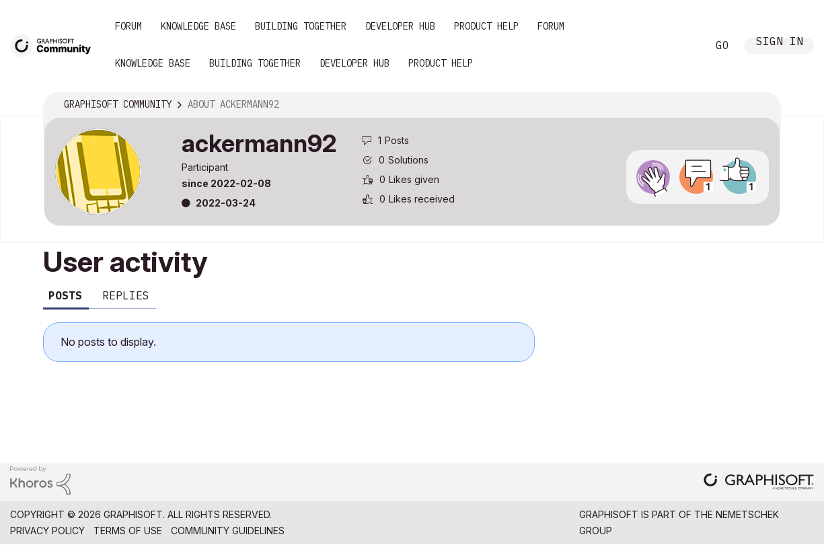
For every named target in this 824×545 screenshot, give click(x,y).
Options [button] (761, 105)
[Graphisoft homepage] (759, 482)
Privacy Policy (47, 530)
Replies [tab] (125, 295)
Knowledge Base (198, 26)
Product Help (486, 26)
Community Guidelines (228, 530)
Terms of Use (127, 530)
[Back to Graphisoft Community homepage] (55, 44)
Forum (128, 26)
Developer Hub (400, 26)
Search (682, 45)
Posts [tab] (65, 295)
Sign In (779, 43)
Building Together (300, 26)
